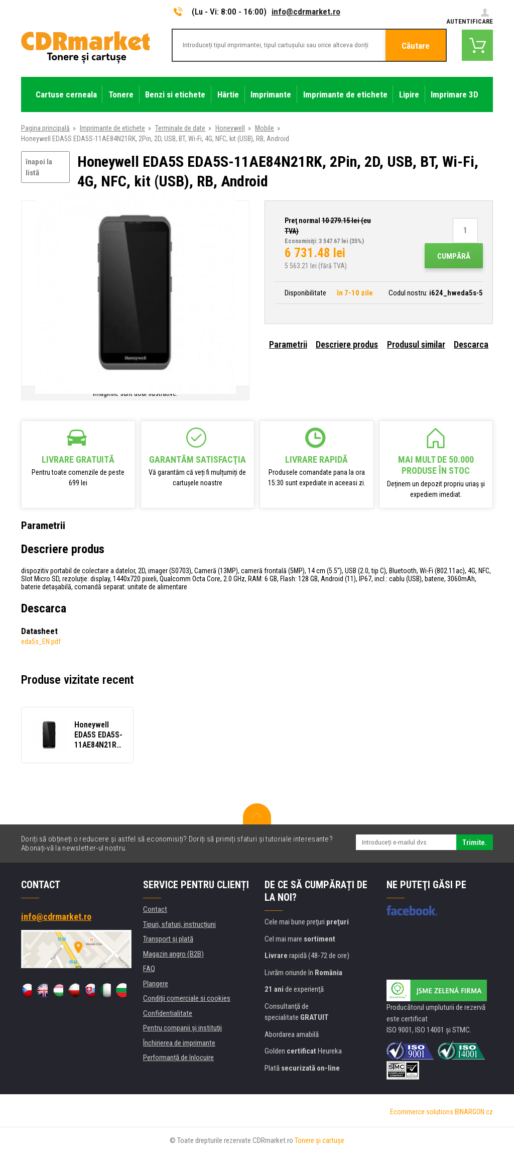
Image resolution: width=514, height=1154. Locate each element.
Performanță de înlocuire (178, 1057)
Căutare (416, 46)
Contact (155, 909)
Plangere (155, 983)
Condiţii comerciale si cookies (186, 998)
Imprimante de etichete (112, 128)
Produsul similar (416, 344)
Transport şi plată (168, 938)
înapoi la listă (39, 167)
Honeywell (230, 128)
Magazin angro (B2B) (173, 954)
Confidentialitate (167, 1013)
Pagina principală (45, 128)
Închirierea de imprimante (179, 1042)
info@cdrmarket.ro (306, 12)
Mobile (264, 128)
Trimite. (474, 842)
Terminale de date (180, 128)
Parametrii (288, 344)
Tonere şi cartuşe (319, 1140)
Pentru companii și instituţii (182, 1027)
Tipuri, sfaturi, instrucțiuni (179, 924)
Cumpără (453, 256)
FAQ (149, 968)
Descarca (471, 344)
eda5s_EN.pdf (41, 642)
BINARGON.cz (474, 1112)
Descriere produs (347, 344)
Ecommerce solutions (421, 1112)
